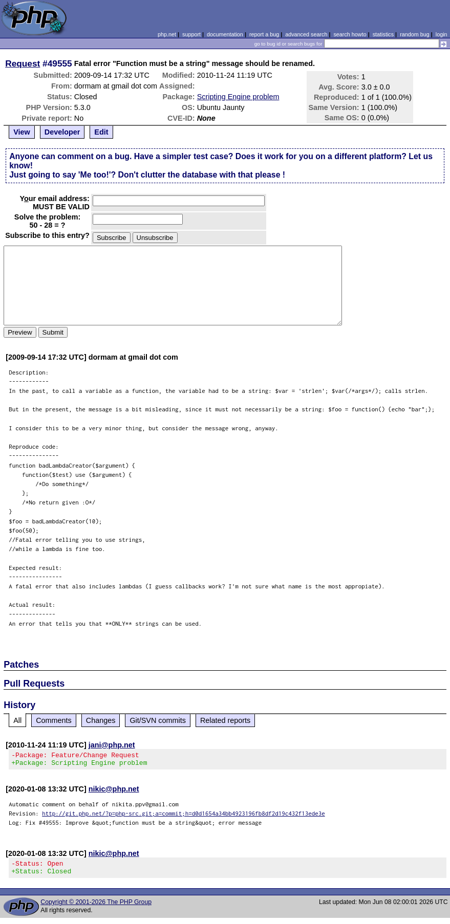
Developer (62, 132)
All (17, 720)
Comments (54, 720)
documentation (225, 34)
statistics (383, 34)
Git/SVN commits (158, 720)
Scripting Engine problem (238, 97)
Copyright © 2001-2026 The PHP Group (96, 908)
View (21, 132)
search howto (349, 34)
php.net (167, 34)
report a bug (264, 34)
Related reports (225, 720)
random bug (415, 34)
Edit (101, 132)
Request (22, 63)
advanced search (306, 34)
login (441, 34)
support (191, 34)
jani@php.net (112, 745)
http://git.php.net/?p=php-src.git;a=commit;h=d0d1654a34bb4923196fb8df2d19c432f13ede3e (183, 816)
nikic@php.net (114, 792)
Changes (101, 720)
